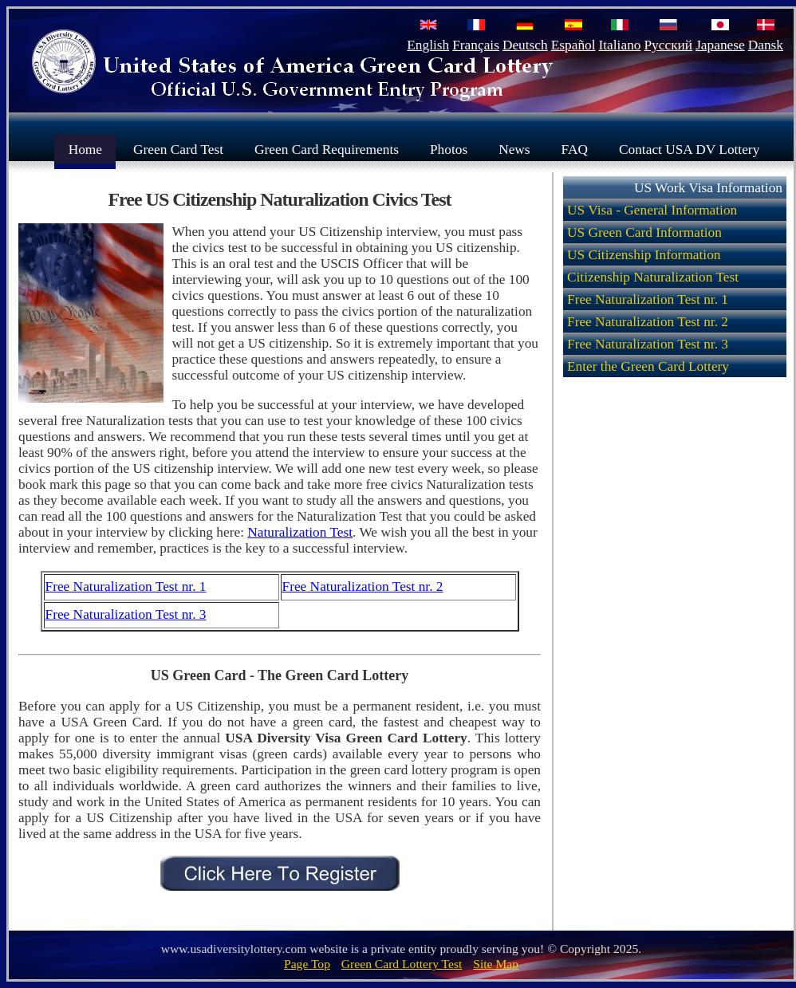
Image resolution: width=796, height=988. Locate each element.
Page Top (307, 963)
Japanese (720, 45)
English (428, 45)
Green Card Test (178, 148)
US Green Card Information (644, 232)
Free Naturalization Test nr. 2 (362, 586)
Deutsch (525, 45)
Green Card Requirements (326, 148)
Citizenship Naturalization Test (653, 277)
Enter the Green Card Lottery (648, 366)
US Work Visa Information (708, 187)
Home (85, 148)
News (514, 148)
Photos (448, 148)
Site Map (495, 963)
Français (475, 45)
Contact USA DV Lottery (689, 148)
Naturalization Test (300, 532)
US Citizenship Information (644, 254)
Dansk (765, 45)
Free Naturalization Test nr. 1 (126, 586)
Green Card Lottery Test (401, 963)
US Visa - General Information (652, 210)
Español (573, 45)
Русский (668, 45)
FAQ (575, 148)
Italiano (620, 45)
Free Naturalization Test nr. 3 (126, 614)
